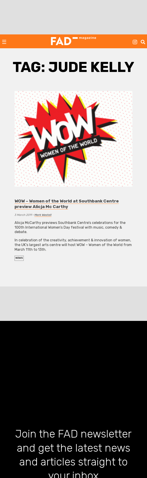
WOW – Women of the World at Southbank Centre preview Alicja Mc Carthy (67, 203)
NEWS (19, 258)
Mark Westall (42, 215)
